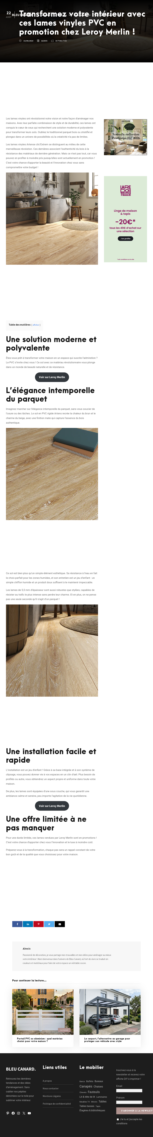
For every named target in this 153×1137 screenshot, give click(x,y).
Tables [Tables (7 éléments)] (103, 1101)
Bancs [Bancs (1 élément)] (82, 1081)
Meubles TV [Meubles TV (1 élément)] (84, 1102)
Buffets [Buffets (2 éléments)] (89, 1081)
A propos (47, 1080)
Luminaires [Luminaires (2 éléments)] (101, 1097)
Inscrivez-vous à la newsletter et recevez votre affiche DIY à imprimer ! (130, 1074)
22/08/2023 (28, 41)
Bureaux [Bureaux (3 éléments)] (99, 1081)
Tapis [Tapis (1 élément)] (98, 1106)
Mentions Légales (52, 1096)
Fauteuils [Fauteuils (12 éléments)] (94, 1092)
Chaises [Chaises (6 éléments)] (98, 1086)
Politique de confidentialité (57, 1103)
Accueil (46, 15)
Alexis (44, 41)
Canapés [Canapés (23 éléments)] (85, 1086)
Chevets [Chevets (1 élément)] (83, 1092)
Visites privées (103, 15)
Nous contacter (51, 1088)
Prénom (120, 1097)
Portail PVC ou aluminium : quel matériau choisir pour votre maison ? (39, 1040)
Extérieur (132, 1030)
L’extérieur (80, 15)
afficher (36, 325)
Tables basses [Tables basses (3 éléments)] (86, 1106)
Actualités (61, 41)
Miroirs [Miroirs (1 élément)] (94, 1102)
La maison (60, 15)
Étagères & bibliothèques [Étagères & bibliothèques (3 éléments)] (92, 1110)
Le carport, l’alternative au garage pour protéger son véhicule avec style (107, 1040)
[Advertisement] (76, 85)
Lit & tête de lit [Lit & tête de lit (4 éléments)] (87, 1096)
